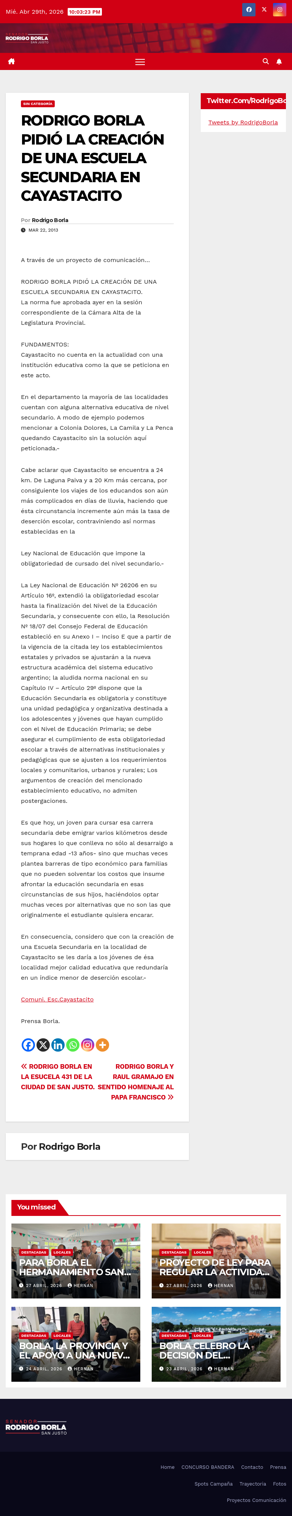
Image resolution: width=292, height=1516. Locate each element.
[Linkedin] (58, 1045)
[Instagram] (87, 1045)
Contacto (252, 1467)
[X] (43, 1045)
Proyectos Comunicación (256, 1500)
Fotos (279, 1484)
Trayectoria (253, 1484)
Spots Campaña (214, 1484)
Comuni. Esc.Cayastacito (57, 999)
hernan (81, 1285)
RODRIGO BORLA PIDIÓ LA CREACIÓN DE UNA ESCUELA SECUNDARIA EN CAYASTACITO (92, 158)
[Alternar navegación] (140, 61)
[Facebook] (28, 1045)
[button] (266, 61)
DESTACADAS (33, 1252)
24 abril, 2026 (45, 1369)
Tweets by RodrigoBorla (243, 122)
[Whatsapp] (72, 1045)
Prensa (278, 1467)
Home (167, 1467)
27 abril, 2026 (45, 1285)
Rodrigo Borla (50, 220)
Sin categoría (37, 104)
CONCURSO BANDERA (207, 1467)
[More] (102, 1045)
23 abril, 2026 (186, 1369)
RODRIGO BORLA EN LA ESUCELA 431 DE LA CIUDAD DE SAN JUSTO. (58, 1077)
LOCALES (62, 1252)
